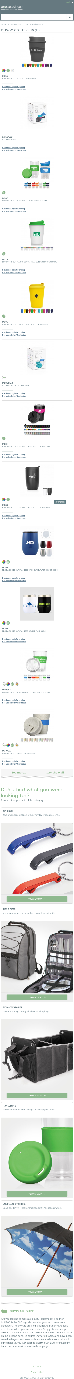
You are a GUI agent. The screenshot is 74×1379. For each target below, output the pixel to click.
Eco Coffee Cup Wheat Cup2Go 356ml (19, 753)
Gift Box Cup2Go (9, 140)
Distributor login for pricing (13, 87)
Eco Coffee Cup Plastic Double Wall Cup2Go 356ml (25, 324)
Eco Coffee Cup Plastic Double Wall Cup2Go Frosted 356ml (29, 262)
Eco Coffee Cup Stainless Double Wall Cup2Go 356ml (26, 508)
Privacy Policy (37, 1372)
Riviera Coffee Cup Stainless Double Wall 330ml (24, 631)
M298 (5, 628)
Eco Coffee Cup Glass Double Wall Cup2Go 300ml (25, 201)
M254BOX (7, 137)
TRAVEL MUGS (9, 1106)
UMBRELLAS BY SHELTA (14, 1204)
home (4, 24)
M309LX (6, 689)
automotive (15, 24)
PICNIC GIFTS (9, 909)
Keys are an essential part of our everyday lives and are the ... (31, 815)
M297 (5, 567)
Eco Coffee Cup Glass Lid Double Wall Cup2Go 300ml (26, 692)
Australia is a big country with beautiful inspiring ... (26, 1011)
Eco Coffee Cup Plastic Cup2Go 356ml (19, 79)
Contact (37, 1366)
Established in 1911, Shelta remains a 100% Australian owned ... (32, 1208)
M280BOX (7, 383)
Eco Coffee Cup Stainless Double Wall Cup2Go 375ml (26, 446)
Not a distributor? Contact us (14, 89)
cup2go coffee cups (34, 24)
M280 (5, 321)
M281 (5, 444)
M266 (5, 198)
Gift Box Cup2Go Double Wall (15, 385)
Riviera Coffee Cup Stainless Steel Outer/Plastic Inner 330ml (30, 570)
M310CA (6, 750)
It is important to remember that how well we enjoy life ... (29, 913)
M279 (5, 259)
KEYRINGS (8, 811)
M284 (5, 505)
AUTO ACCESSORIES (12, 1008)
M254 (5, 76)
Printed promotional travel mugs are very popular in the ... (30, 1109)
